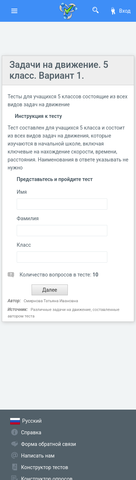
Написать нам (37, 456)
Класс (24, 245)
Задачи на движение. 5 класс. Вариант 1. (58, 70)
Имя (22, 192)
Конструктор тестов (44, 467)
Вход (120, 11)
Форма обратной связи (48, 444)
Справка (31, 432)
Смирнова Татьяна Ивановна (51, 301)
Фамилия (28, 218)
